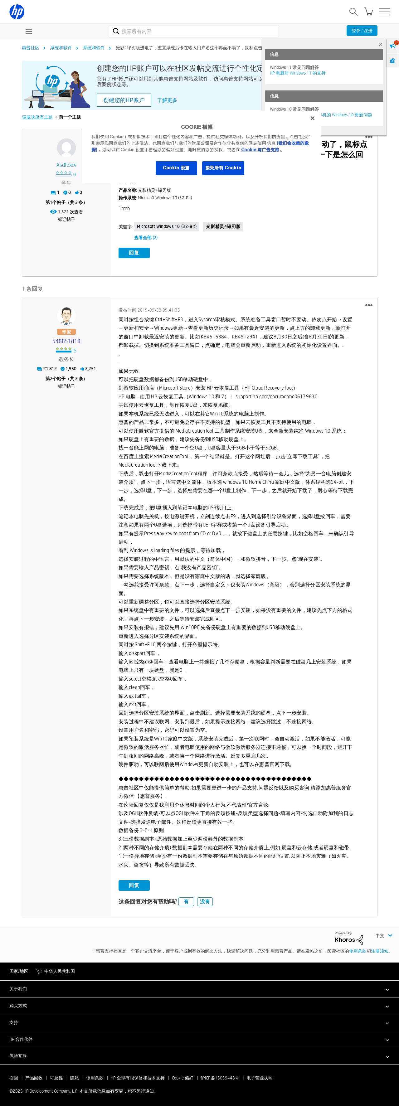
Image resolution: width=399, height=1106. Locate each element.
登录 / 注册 (362, 30)
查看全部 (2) (146, 237)
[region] (201, 147)
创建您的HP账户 (124, 100)
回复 (134, 253)
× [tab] (380, 44)
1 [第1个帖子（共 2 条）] (51, 202)
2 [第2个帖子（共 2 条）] (51, 378)
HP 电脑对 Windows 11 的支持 (298, 73)
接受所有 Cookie (223, 168)
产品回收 (34, 1077)
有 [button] (186, 900)
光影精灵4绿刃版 (223, 226)
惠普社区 (30, 48)
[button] (368, 137)
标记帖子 (66, 219)
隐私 (74, 1077)
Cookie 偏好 (182, 1077)
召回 (13, 1077)
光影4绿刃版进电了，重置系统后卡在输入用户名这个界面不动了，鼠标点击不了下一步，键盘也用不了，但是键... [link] (225, 48)
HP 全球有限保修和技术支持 (138, 1077)
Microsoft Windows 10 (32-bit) (167, 226)
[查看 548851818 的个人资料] (66, 340)
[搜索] (193, 31)
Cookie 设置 (176, 168)
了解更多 (167, 100)
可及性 (56, 1077)
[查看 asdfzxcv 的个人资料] (66, 165)
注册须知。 (382, 950)
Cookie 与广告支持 (260, 150)
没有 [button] (205, 900)
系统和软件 (61, 48)
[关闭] (312, 118)
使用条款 (358, 950)
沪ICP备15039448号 (220, 1077)
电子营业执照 (259, 1077)
